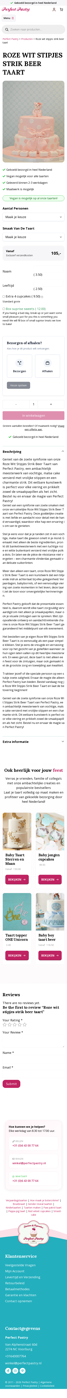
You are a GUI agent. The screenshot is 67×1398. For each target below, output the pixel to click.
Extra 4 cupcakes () (24, 296)
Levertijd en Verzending (22, 1277)
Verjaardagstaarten (16, 1200)
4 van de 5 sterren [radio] (20, 1025)
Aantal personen (15, 208)
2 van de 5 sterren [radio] (10, 1025)
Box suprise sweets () (25, 309)
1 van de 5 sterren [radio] (5, 1025)
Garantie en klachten (20, 1295)
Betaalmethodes (17, 1289)
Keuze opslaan (18, 385)
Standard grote (11, 301)
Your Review (13, 1032)
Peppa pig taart (16, 1211)
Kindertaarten (13, 1207)
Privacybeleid (30, 1385)
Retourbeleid (14, 1283)
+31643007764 (15, 1356)
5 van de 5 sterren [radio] (25, 1025)
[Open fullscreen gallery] (61, 159)
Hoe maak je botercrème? (44, 1200)
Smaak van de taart (18, 228)
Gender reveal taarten (40, 1204)
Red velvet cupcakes (39, 1211)
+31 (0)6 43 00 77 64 (25, 1145)
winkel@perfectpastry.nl (29, 1163)
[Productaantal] (33, 404)
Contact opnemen (18, 1301)
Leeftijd (8, 285)
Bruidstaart (19, 1204)
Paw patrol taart (52, 1207)
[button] (33, 451)
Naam (7, 271)
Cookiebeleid (47, 1385)
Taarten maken (32, 1207)
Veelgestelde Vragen (20, 1265)
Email (8, 1067)
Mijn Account (14, 1271)
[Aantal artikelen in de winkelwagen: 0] (61, 9)
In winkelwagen (33, 415)
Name (8, 1053)
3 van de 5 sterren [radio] (15, 1025)
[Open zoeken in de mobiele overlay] (33, 29)
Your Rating (13, 1020)
